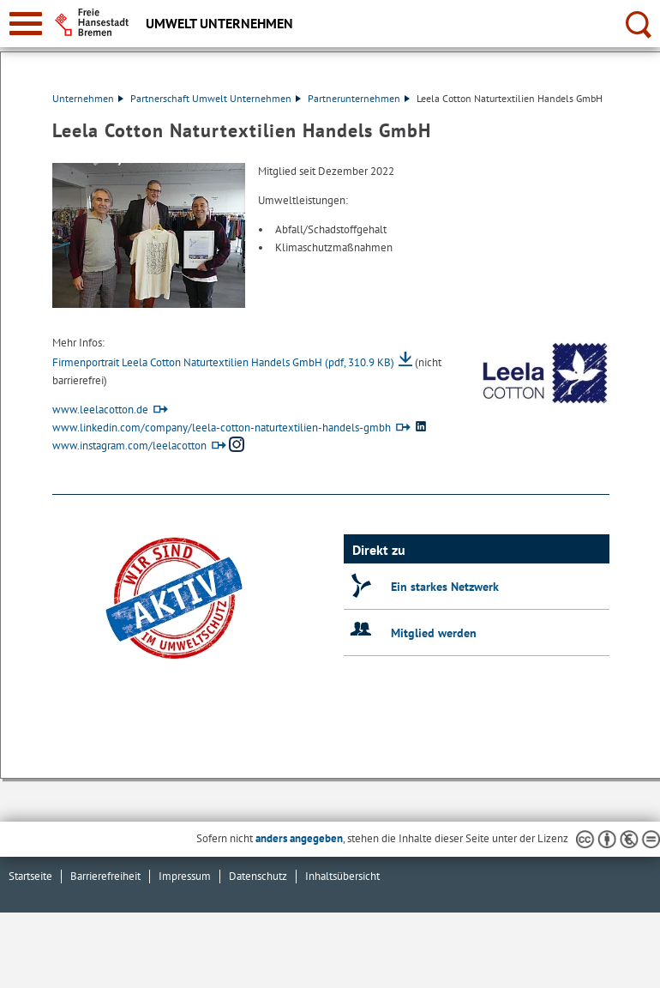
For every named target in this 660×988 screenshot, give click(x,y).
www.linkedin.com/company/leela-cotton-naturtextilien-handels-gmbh (221, 427)
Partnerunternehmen (359, 98)
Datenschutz (258, 876)
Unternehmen (87, 98)
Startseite (30, 876)
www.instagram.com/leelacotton (129, 445)
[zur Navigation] (25, 23)
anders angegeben (299, 838)
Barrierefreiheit (105, 876)
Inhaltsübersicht (342, 876)
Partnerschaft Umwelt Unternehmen (215, 98)
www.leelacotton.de (100, 409)
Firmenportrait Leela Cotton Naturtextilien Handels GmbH (223, 362)
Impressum (185, 876)
